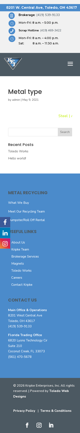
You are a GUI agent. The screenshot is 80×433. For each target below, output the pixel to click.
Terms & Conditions (55, 411)
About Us (18, 242)
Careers (16, 278)
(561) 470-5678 (20, 357)
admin (16, 100)
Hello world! (17, 158)
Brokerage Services (25, 256)
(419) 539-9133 (20, 326)
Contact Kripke (21, 285)
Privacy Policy (24, 411)
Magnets (17, 263)
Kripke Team (20, 249)
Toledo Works (18, 151)
